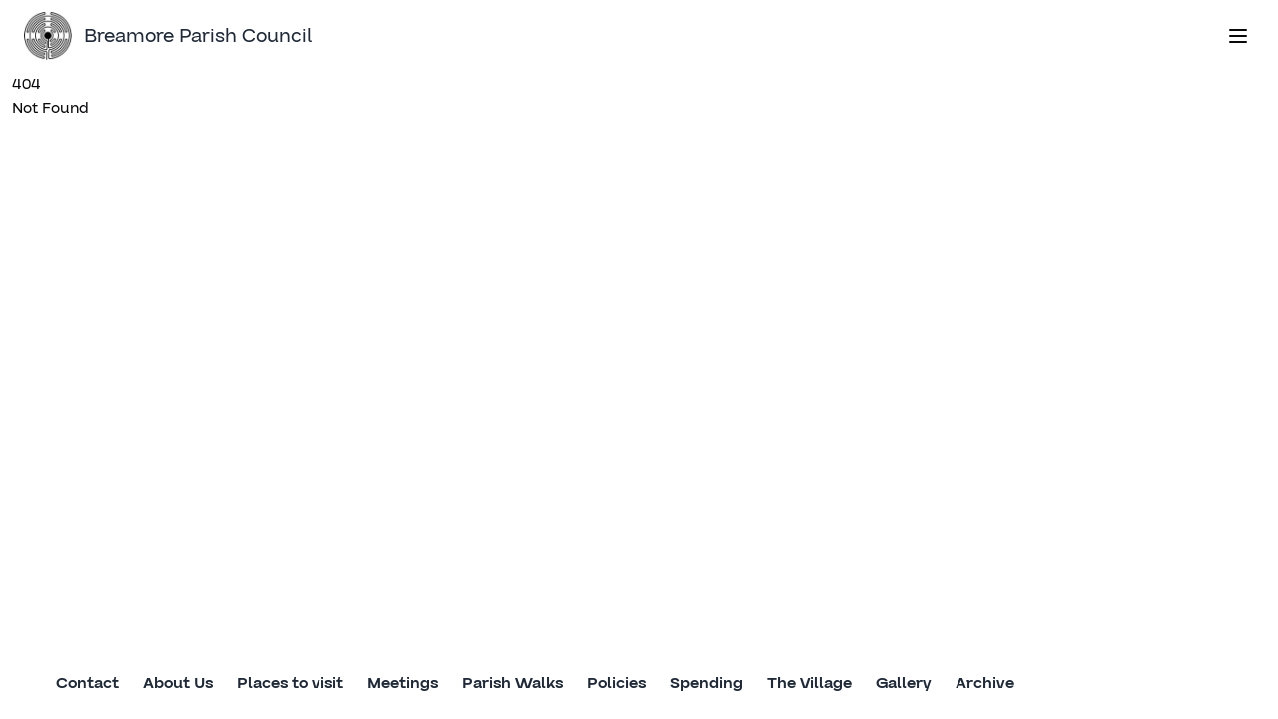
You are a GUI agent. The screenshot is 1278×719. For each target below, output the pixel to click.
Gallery (904, 683)
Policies (616, 683)
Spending (706, 683)
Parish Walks (512, 683)
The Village (809, 683)
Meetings (402, 683)
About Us (178, 683)
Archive (985, 683)
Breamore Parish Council (168, 36)
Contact (87, 683)
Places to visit (290, 683)
